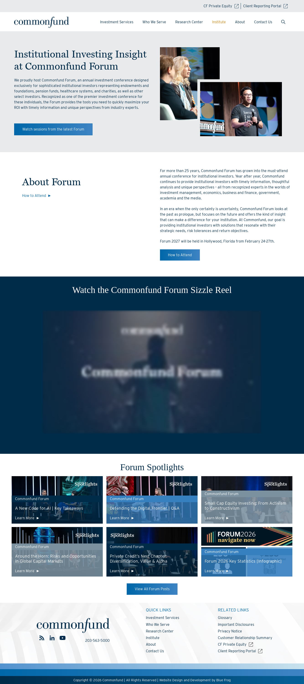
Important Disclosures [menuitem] (236, 624)
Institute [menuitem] (219, 22)
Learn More (24, 518)
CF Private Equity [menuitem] (232, 644)
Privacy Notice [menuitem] (230, 631)
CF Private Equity (221, 6)
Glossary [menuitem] (225, 618)
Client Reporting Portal (265, 6)
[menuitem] (283, 22)
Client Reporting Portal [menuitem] (237, 651)
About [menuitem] (240, 22)
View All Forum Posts (152, 589)
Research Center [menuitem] (189, 22)
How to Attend (34, 195)
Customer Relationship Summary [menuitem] (245, 638)
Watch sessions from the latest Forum (53, 129)
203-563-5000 (97, 640)
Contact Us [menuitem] (263, 22)
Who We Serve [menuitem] (154, 22)
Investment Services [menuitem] (116, 22)
